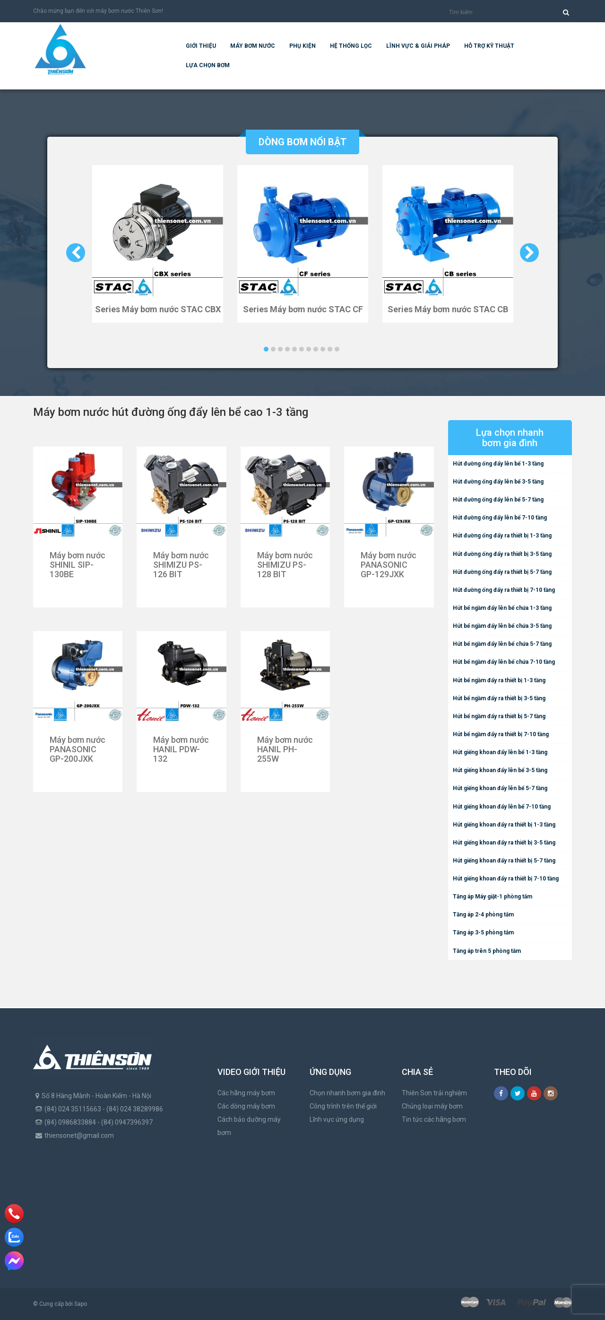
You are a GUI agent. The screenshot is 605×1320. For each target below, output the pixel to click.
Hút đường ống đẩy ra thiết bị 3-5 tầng (502, 554)
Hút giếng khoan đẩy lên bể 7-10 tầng (502, 806)
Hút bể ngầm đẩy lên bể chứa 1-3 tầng (502, 608)
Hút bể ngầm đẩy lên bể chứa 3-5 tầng (502, 626)
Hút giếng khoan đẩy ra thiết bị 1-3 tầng (504, 824)
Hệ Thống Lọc (351, 46)
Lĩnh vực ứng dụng (337, 1119)
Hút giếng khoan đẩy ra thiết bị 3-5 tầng (504, 842)
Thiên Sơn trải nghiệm (434, 1093)
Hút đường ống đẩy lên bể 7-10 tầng (500, 517)
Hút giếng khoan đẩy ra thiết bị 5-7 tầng (504, 860)
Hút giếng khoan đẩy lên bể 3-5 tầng (500, 770)
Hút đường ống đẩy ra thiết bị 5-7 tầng (502, 572)
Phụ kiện (302, 46)
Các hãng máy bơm (246, 1093)
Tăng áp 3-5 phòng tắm (483, 932)
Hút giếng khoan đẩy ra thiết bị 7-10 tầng (506, 878)
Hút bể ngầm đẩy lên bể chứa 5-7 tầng (502, 644)
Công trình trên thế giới (343, 1106)
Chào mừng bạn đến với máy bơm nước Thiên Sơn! (98, 11)
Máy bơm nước (252, 46)
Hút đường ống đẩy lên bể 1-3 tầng (498, 463)
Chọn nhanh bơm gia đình (347, 1093)
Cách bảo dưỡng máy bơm (249, 1126)
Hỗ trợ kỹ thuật (489, 46)
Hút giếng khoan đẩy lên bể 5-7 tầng (500, 788)
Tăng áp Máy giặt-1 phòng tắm (492, 896)
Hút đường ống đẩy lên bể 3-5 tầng (498, 481)
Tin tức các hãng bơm (434, 1119)
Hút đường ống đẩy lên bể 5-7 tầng (498, 499)
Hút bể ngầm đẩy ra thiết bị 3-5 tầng (499, 698)
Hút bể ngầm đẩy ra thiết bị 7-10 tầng (501, 734)
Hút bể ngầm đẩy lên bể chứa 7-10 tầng (504, 662)
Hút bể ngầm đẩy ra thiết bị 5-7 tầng (499, 716)
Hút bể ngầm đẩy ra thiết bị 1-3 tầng (499, 680)
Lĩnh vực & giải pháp (418, 46)
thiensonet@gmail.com (79, 1135)
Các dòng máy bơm (246, 1106)
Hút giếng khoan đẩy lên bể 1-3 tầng (500, 752)
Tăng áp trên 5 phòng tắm (487, 951)
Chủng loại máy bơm (432, 1106)
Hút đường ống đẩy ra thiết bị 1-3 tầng (502, 535)
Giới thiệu (201, 46)
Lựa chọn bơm (208, 65)
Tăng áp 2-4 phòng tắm (483, 914)
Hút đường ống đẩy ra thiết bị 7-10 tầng (504, 590)
